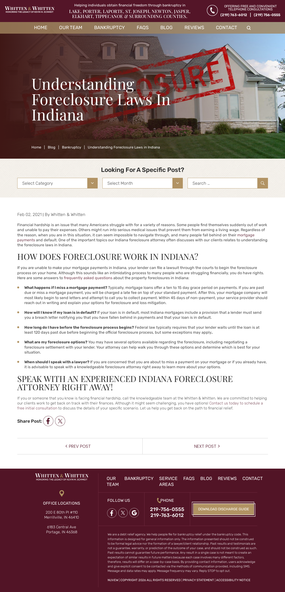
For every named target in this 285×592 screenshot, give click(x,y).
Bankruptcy (109, 27)
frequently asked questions (88, 278)
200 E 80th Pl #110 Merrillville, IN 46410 (61, 515)
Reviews (194, 27)
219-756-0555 (167, 509)
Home (40, 27)
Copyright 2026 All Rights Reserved (150, 580)
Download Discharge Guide (223, 509)
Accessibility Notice (233, 580)
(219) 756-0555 (267, 15)
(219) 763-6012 (233, 15)
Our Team (70, 27)
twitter (60, 421)
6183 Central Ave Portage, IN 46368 (61, 529)
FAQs (143, 27)
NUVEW (113, 580)
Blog (166, 27)
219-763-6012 (167, 515)
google (134, 513)
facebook (48, 421)
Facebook (112, 513)
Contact (226, 27)
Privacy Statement (198, 580)
